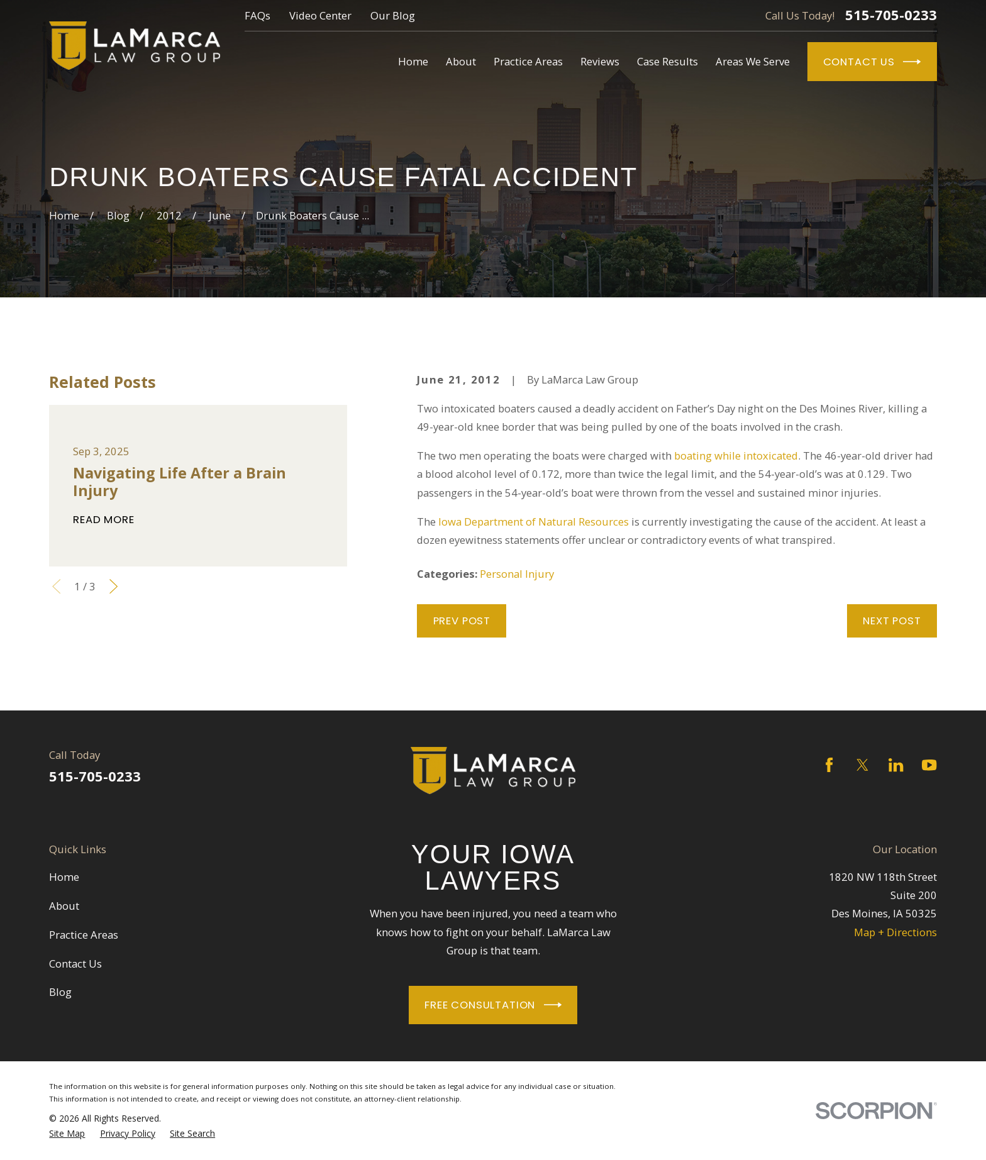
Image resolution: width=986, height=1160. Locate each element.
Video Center (320, 15)
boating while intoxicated (736, 455)
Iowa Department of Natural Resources (533, 521)
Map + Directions (895, 932)
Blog (60, 992)
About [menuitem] (461, 61)
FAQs (257, 15)
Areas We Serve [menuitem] (753, 61)
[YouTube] (929, 765)
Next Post (892, 620)
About (64, 905)
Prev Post (462, 620)
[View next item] (113, 586)
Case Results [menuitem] (667, 61)
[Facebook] (829, 765)
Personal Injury (517, 573)
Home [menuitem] (413, 61)
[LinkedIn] (896, 765)
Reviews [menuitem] (599, 61)
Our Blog (392, 15)
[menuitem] (67, 1133)
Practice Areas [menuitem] (528, 61)
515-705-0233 (891, 15)
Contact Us (872, 61)
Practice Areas (83, 934)
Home (64, 877)
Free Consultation (493, 1005)
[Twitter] (862, 765)
